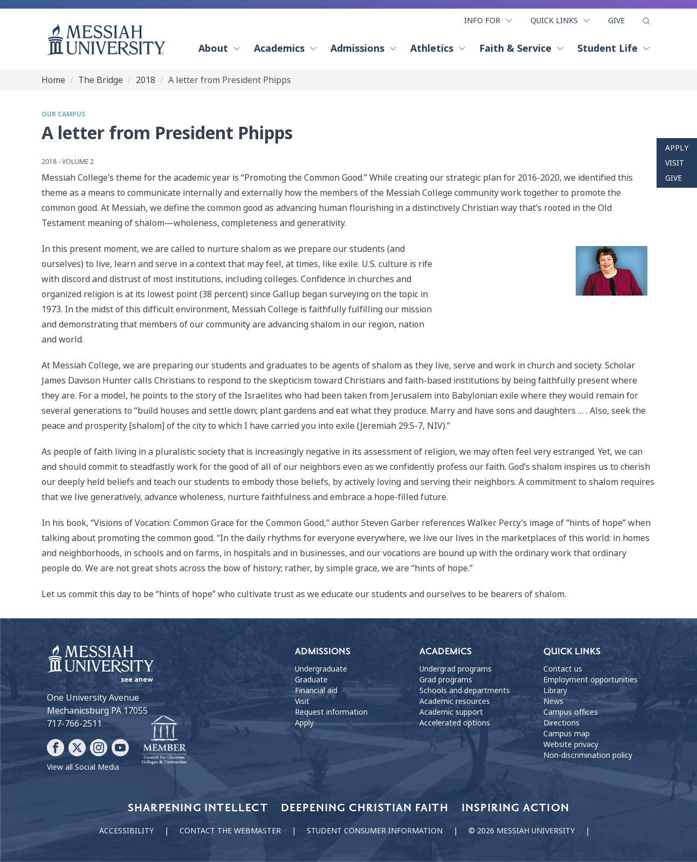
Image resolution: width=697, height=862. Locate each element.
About (219, 49)
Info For (488, 20)
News (553, 701)
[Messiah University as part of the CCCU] (164, 740)
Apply (676, 147)
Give (616, 20)
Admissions (363, 49)
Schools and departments (464, 690)
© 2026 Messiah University (521, 830)
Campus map (566, 733)
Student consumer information (375, 830)
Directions (561, 722)
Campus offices (570, 712)
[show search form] (646, 21)
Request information (331, 712)
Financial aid (316, 690)
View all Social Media (83, 767)
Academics (286, 49)
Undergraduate (321, 668)
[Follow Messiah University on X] (77, 747)
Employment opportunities (590, 679)
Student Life (614, 49)
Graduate (311, 679)
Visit (674, 163)
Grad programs (445, 679)
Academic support (451, 712)
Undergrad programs (455, 668)
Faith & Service (521, 49)
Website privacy (570, 744)
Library (555, 690)
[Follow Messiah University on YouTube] (120, 747)
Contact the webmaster (230, 830)
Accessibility (126, 830)
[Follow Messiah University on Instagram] (98, 747)
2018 (145, 80)
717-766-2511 (74, 723)
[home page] (106, 40)
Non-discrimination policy (587, 755)
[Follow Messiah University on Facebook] (55, 747)
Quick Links (560, 20)
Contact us (562, 668)
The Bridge (100, 80)
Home (53, 80)
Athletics (438, 49)
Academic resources (454, 701)
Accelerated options (454, 722)
